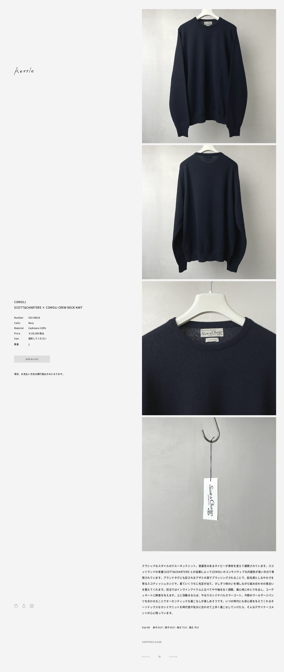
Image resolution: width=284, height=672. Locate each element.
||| (160, 657)
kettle (24, 71)
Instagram (32, 608)
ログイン (24, 608)
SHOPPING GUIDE (152, 642)
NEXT (145, 657)
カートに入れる (32, 359)
